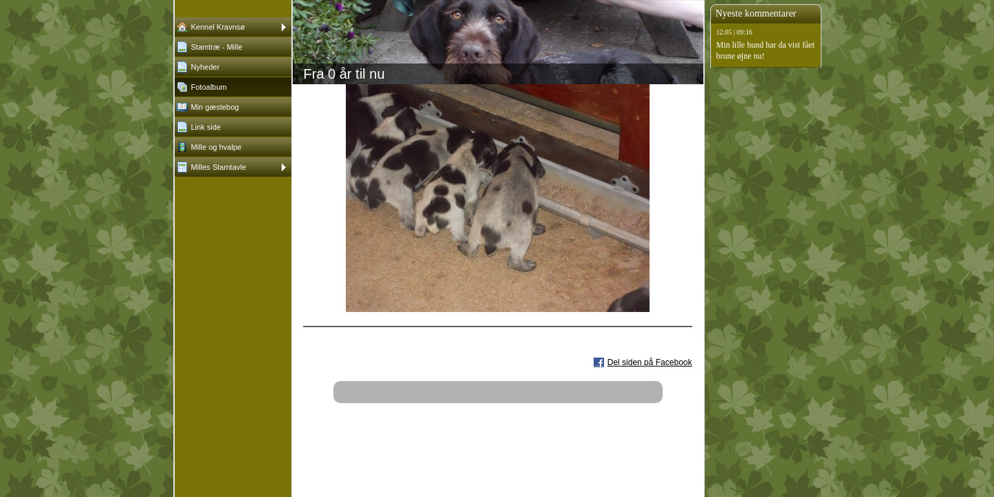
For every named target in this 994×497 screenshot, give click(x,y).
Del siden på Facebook (649, 362)
